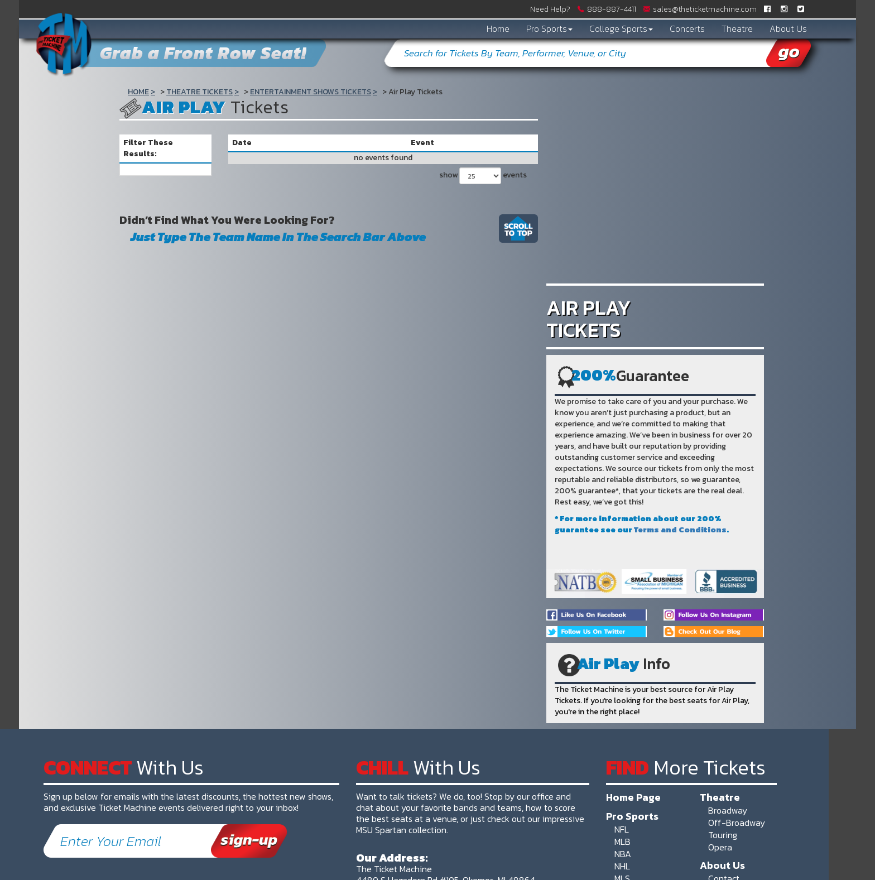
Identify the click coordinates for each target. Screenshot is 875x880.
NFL (621, 829)
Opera (720, 847)
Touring (722, 834)
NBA (622, 853)
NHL (622, 866)
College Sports (621, 28)
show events (483, 175)
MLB (622, 841)
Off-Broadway (736, 822)
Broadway (727, 810)
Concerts (687, 28)
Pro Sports (549, 28)
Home (498, 28)
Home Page (633, 797)
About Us (788, 28)
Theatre (737, 28)
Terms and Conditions (680, 530)
